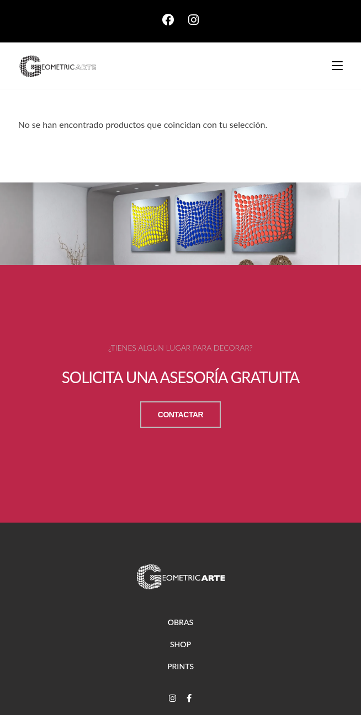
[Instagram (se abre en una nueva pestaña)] (193, 20)
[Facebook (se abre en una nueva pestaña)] (175, 20)
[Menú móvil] (333, 65)
